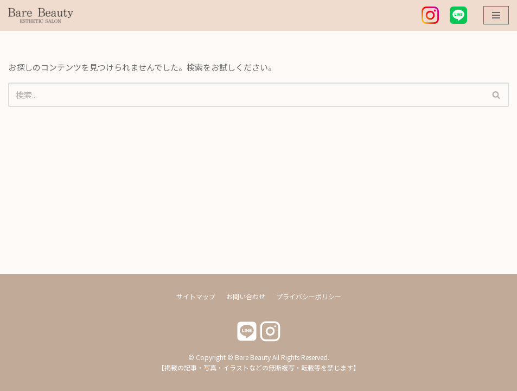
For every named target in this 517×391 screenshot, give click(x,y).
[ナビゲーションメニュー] (496, 15)
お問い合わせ (245, 296)
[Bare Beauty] (40, 15)
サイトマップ (195, 296)
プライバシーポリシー (308, 296)
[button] (496, 95)
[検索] (246, 95)
